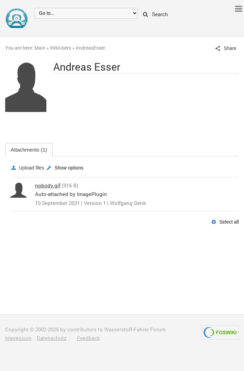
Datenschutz (52, 337)
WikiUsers (60, 47)
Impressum (18, 337)
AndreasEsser (90, 47)
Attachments (29, 150)
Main (39, 47)
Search (155, 14)
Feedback (88, 337)
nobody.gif (47, 185)
